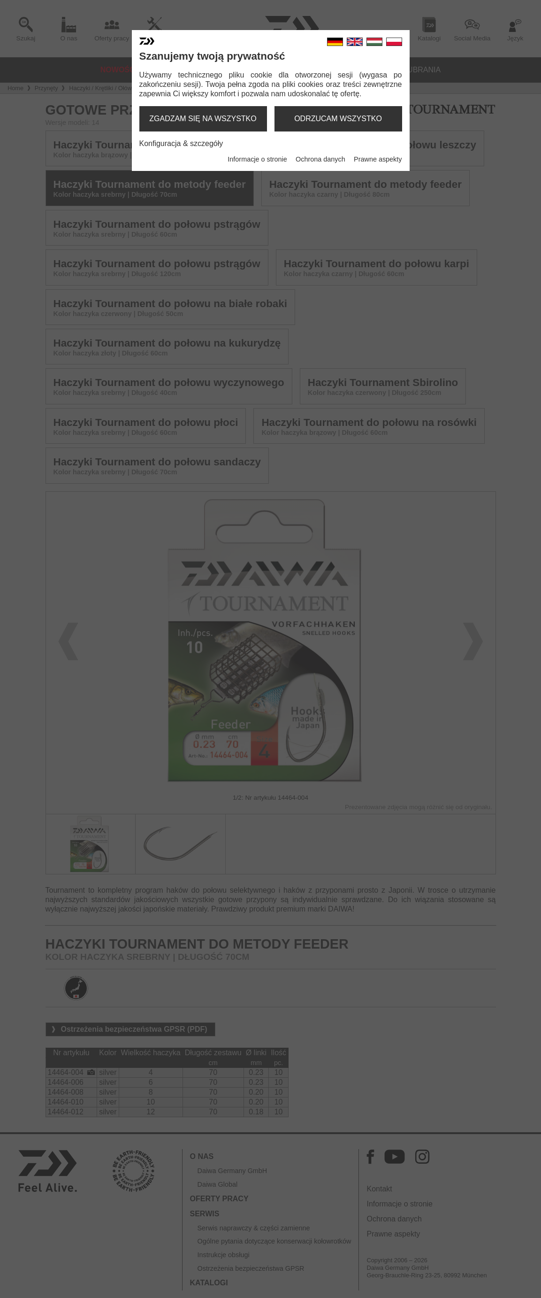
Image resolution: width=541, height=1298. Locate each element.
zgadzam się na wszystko (202, 119)
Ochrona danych (320, 159)
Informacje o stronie (257, 159)
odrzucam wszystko (338, 119)
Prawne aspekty (378, 159)
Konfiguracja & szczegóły (181, 143)
